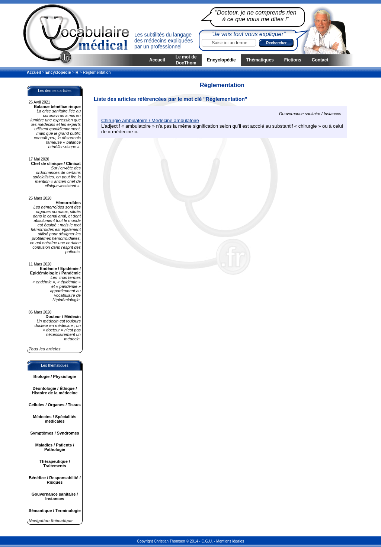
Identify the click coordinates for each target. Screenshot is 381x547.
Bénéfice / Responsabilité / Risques (54, 480)
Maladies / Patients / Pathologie (54, 447)
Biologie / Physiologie (54, 376)
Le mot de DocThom (186, 60)
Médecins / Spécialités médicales (55, 418)
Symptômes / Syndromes (54, 433)
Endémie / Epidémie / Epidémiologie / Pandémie (55, 270)
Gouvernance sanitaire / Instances (55, 496)
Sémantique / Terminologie (55, 510)
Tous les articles (45, 349)
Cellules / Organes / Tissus (55, 405)
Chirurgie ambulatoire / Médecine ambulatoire (150, 120)
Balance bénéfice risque (57, 106)
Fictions (292, 60)
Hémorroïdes (68, 202)
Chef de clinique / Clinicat (56, 163)
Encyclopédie (221, 60)
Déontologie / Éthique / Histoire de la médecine (55, 390)
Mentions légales (230, 541)
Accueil (157, 60)
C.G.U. (207, 541)
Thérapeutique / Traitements (54, 463)
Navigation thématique (51, 520)
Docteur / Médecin (63, 316)
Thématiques (260, 60)
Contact (320, 60)
